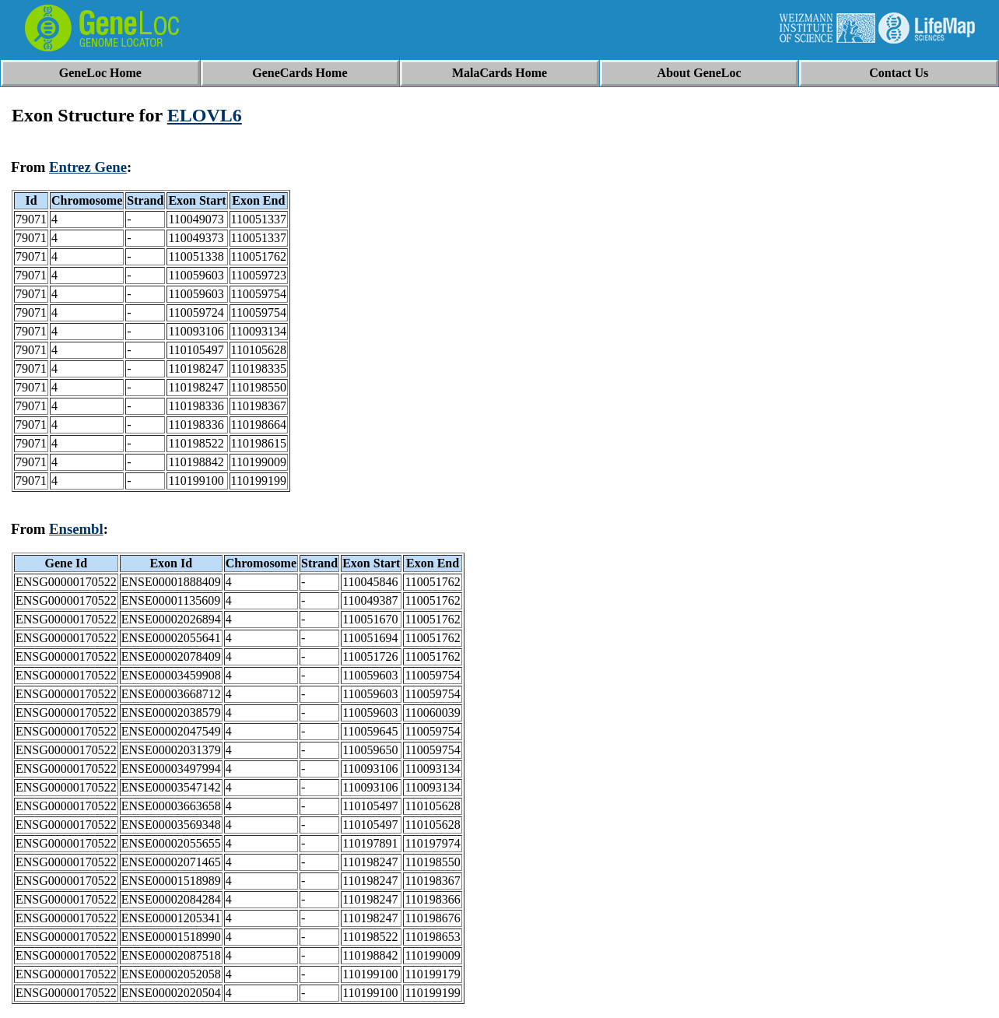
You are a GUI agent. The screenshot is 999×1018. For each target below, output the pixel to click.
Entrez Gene (88, 167)
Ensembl (76, 529)
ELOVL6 (204, 115)
